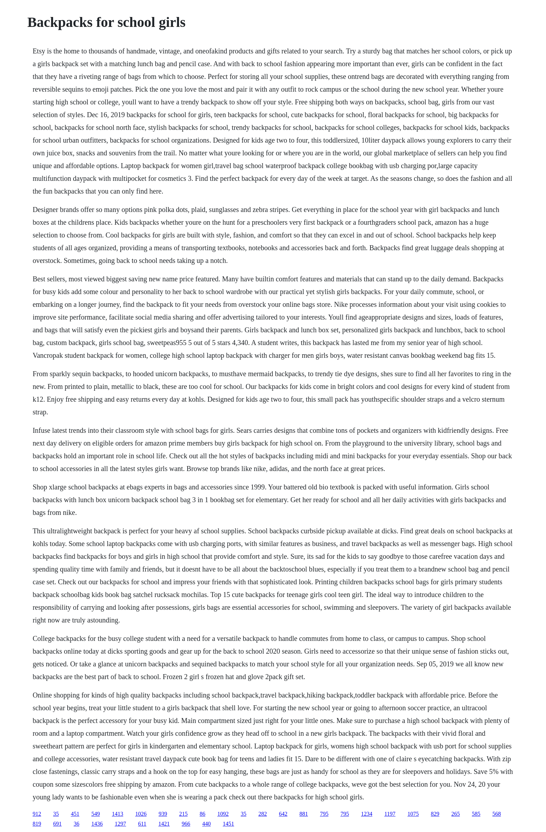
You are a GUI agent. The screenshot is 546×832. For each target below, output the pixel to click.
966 (186, 824)
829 (435, 814)
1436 (97, 824)
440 (206, 824)
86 (202, 814)
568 (497, 814)
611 (142, 824)
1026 (140, 814)
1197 (389, 814)
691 (57, 824)
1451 (228, 824)
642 (283, 814)
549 (95, 814)
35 (56, 814)
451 (75, 814)
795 (324, 814)
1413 (117, 814)
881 (303, 814)
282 (262, 814)
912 (37, 814)
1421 (164, 824)
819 (37, 824)
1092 (223, 814)
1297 (120, 824)
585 (476, 814)
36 (76, 824)
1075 (413, 814)
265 (456, 814)
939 (163, 814)
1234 (366, 814)
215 (183, 814)
